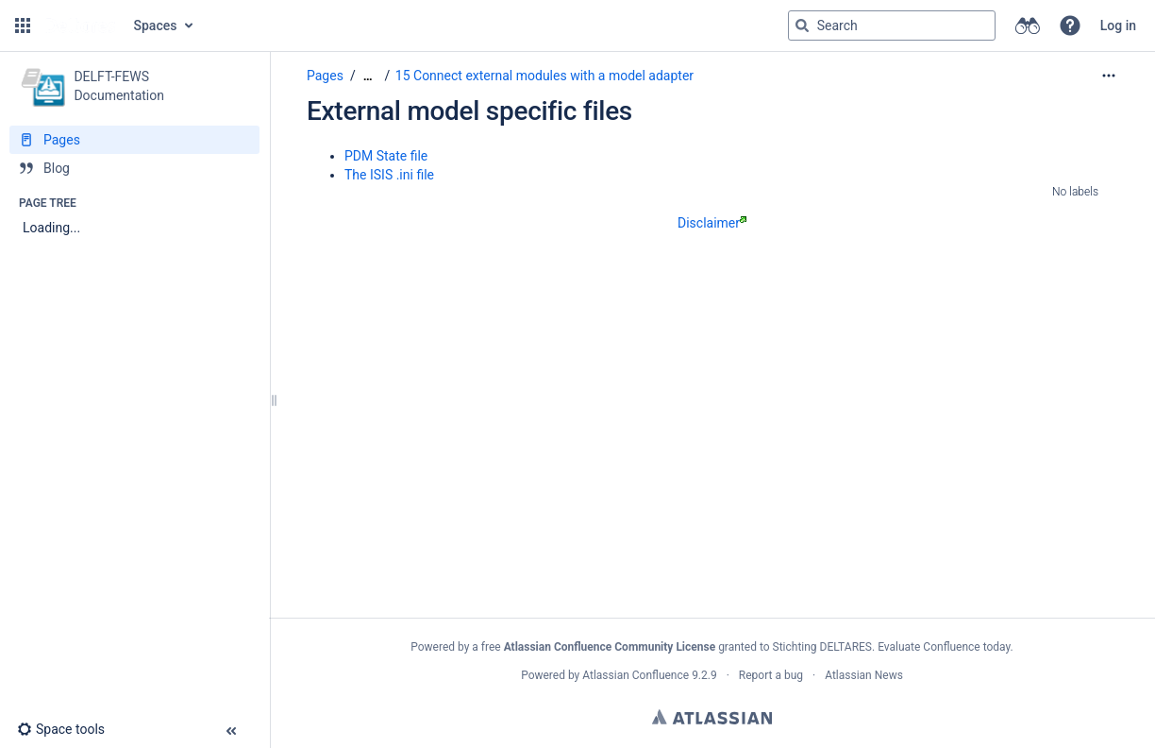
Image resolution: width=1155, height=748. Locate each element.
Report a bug (771, 675)
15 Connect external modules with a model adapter (544, 75)
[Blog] (134, 168)
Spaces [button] (155, 25)
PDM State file (385, 155)
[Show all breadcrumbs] (368, 76)
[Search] (802, 25)
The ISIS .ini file (389, 174)
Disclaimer (712, 222)
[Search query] (892, 25)
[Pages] (134, 140)
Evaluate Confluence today (944, 647)
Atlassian (712, 717)
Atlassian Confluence (635, 675)
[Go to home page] (80, 25)
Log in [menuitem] (1118, 25)
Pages (325, 75)
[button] (22, 25)
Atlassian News (864, 675)
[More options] (1109, 75)
